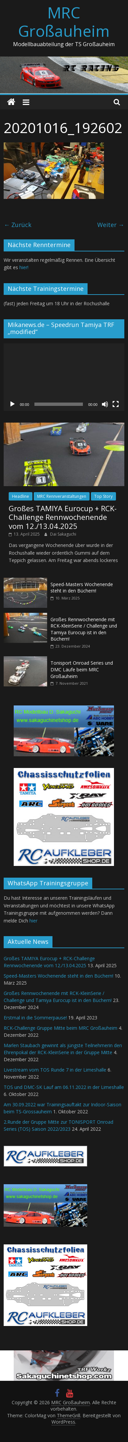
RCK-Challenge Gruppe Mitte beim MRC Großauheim (60, 1028)
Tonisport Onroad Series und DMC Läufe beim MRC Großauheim (81, 669)
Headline (20, 496)
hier (33, 920)
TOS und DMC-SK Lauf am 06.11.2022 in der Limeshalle (64, 1087)
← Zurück (17, 225)
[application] (64, 377)
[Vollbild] (115, 404)
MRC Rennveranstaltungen (61, 496)
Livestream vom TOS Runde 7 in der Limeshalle (55, 1070)
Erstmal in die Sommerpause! (35, 1017)
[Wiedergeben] (12, 404)
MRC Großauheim (64, 21)
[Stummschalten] (105, 404)
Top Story (103, 496)
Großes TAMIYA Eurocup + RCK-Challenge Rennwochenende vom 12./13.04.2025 (63, 517)
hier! (23, 267)
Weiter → (110, 225)
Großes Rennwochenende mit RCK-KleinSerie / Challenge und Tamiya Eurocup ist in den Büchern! (83, 629)
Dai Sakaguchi (63, 534)
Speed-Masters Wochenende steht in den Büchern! (81, 587)
